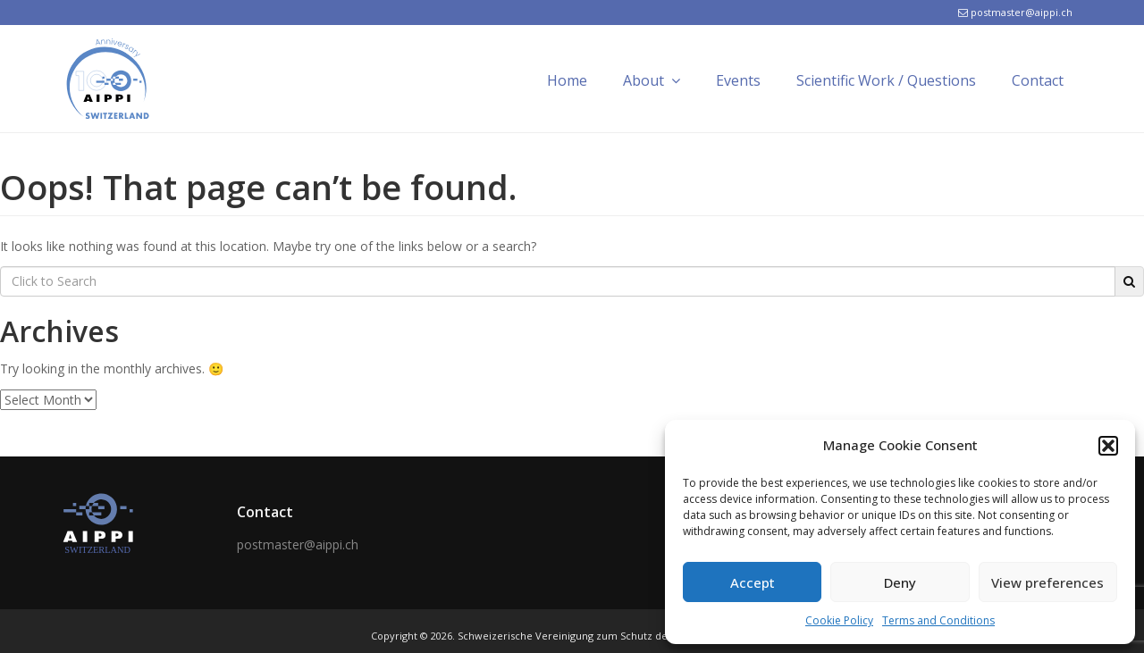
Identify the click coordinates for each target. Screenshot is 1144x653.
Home (567, 80)
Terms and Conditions (938, 620)
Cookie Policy (839, 620)
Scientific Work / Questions (886, 80)
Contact (1038, 80)
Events (738, 80)
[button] (1108, 446)
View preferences (1047, 582)
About (651, 80)
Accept (752, 582)
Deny (900, 582)
